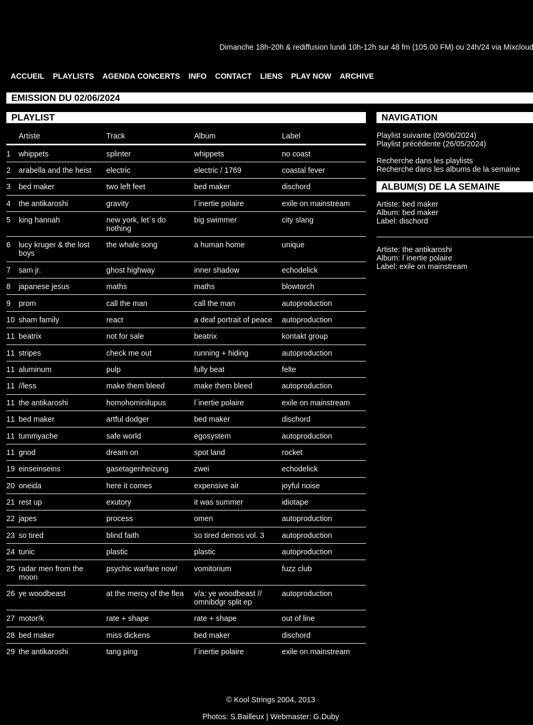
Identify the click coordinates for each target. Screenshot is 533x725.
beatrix (30, 336)
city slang (298, 220)
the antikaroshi (43, 203)
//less (27, 386)
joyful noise (301, 485)
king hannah (39, 220)
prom (27, 303)
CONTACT (233, 76)
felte (289, 369)
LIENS (271, 76)
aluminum (35, 369)
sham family (39, 319)
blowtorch (298, 286)
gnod (27, 452)
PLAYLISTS (73, 76)
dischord (296, 186)
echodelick (300, 270)
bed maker (36, 186)
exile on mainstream (316, 203)
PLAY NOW (311, 76)
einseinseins (39, 468)
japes (27, 518)
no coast (296, 154)
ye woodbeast (42, 593)
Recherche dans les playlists (424, 160)
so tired (31, 535)
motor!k (31, 618)
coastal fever (303, 170)
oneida (30, 485)
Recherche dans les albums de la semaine (448, 169)
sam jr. (30, 270)
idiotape (295, 502)
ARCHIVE (356, 76)
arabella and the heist (55, 170)
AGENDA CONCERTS (141, 76)
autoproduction (307, 303)
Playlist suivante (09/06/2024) (426, 135)
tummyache (38, 436)
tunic (26, 551)
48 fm (400, 47)
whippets (34, 154)
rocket (292, 452)
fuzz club (297, 568)
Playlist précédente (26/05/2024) (431, 144)
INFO (197, 76)
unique (293, 244)
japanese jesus (44, 286)
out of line (298, 618)
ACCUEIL (27, 76)
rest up (30, 502)
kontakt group (305, 336)
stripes (30, 353)
